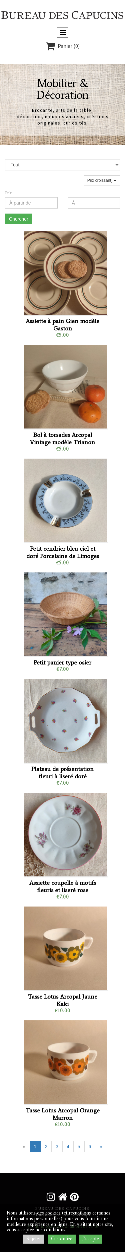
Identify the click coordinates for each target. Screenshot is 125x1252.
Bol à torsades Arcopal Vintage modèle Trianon (62, 438)
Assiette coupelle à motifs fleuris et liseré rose (62, 886)
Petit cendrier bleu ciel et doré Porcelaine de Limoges (62, 552)
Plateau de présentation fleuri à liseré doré (62, 772)
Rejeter (33, 1239)
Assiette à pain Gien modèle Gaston (62, 324)
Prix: (8, 192)
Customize (61, 1239)
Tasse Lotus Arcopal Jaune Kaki (62, 1000)
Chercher (18, 219)
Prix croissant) (101, 180)
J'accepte (90, 1239)
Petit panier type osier (62, 662)
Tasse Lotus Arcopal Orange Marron (63, 1114)
